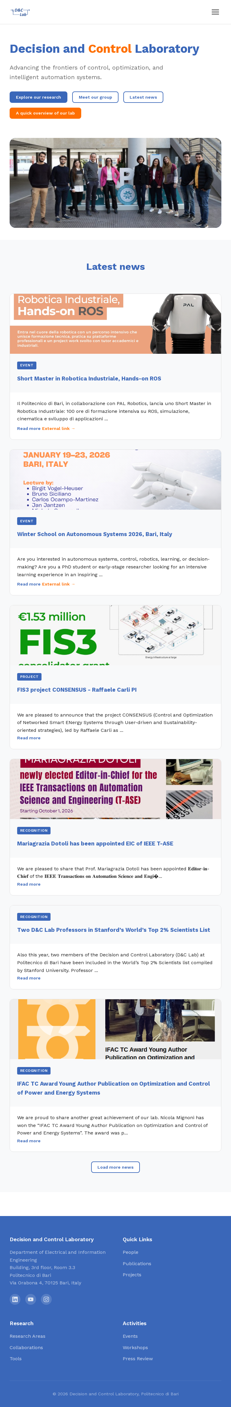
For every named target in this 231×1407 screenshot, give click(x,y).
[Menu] (215, 12)
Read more (29, 428)
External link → (58, 428)
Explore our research (38, 97)
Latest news (143, 97)
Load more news (115, 1167)
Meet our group (95, 97)
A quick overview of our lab (45, 113)
